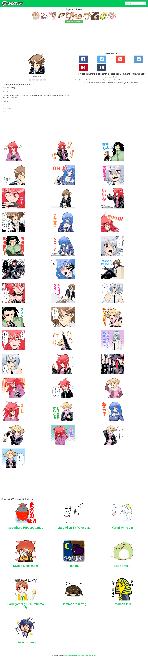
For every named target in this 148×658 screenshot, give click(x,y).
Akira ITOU (6, 91)
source (5, 111)
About (65, 655)
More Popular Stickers (74, 22)
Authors (82, 655)
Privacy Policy (92, 655)
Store (86, 655)
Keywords (77, 655)
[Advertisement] (57, 39)
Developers (71, 655)
